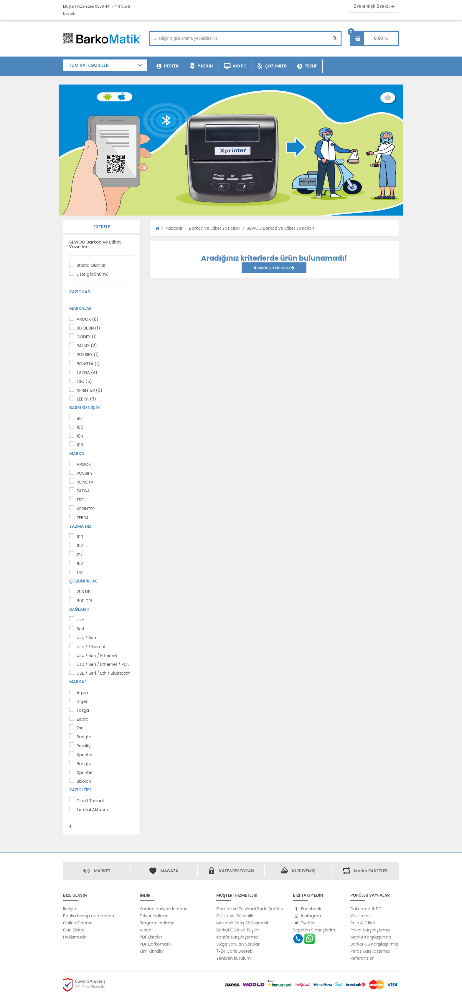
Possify (84, 746)
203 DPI (84, 592)
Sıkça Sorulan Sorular (238, 944)
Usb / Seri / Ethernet (97, 655)
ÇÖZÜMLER (272, 66)
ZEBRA (83, 518)
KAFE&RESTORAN (236, 871)
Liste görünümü (92, 274)
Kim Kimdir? (152, 951)
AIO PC (235, 66)
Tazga (83, 710)
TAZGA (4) (87, 372)
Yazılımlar (360, 916)
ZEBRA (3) (86, 399)
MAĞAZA (169, 871)
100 (80, 537)
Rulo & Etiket (362, 923)
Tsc (80, 728)
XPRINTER (86, 509)
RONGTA (85, 482)
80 (79, 418)
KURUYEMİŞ (303, 871)
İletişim (70, 909)
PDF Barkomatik (155, 944)
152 (80, 564)
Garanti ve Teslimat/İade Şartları (249, 909)
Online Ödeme (78, 923)
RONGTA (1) (88, 364)
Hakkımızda (75, 937)
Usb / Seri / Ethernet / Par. (103, 664)
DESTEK (167, 66)
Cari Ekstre (74, 930)
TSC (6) (84, 381)
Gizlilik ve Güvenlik (234, 916)
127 (79, 555)
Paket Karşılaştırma (370, 930)
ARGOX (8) (87, 319)
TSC (81, 500)
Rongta (84, 737)
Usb (80, 620)
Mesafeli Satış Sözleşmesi (242, 923)
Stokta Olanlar (91, 265)
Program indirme (157, 923)
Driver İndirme (154, 916)
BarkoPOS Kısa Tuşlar (237, 930)
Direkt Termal (90, 801)
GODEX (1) (87, 337)
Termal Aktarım (92, 809)
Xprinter (85, 755)
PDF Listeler (151, 937)
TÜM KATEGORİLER (89, 65)
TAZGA (83, 491)
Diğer (82, 701)
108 (80, 445)
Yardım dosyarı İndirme (164, 909)
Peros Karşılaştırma (370, 951)
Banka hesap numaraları (88, 916)
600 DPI (84, 601)
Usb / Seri (86, 637)
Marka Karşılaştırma (370, 937)
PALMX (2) (87, 346)
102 (80, 427)
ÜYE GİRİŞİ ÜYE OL (374, 6)
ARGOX (84, 464)
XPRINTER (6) (89, 390)
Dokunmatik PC (366, 909)
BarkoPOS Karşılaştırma (374, 944)
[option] (231, 150)
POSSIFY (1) (88, 355)
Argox (82, 693)
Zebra (82, 719)
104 (80, 436)
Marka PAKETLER (371, 871)
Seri (80, 629)
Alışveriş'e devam (274, 268)
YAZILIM (201, 66)
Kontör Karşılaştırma (237, 937)
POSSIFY (85, 473)
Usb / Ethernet (91, 647)
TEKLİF (307, 66)
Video (145, 930)
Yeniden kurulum (233, 958)
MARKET (102, 871)
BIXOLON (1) (88, 328)
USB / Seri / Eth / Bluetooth (103, 673)
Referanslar (362, 958)
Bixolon (84, 781)
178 (80, 572)
